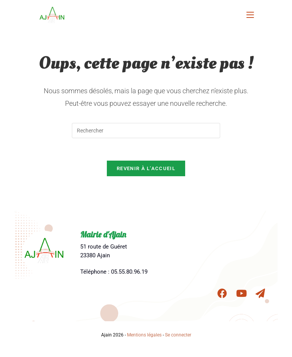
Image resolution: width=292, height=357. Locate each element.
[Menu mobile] (250, 14)
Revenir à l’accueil (146, 169)
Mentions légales (144, 335)
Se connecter (178, 335)
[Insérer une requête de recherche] (146, 130)
